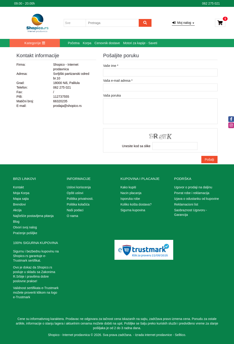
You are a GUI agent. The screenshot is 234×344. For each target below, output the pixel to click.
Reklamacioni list (186, 204)
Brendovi (19, 204)
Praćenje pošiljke (25, 233)
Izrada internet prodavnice (153, 335)
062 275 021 (211, 3)
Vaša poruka (112, 95)
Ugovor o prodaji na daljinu (193, 187)
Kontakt (18, 187)
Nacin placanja (130, 193)
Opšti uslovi (75, 193)
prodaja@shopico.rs (67, 106)
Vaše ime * (110, 66)
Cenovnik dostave (107, 43)
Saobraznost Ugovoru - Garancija (190, 212)
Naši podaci (75, 210)
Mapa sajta (21, 198)
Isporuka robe (130, 198)
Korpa (87, 43)
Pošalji (209, 159)
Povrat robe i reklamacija (191, 193)
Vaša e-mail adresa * (118, 80)
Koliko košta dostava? (136, 204)
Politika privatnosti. (80, 198)
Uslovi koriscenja (79, 187)
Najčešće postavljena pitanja (33, 216)
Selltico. (180, 335)
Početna (74, 43)
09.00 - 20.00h (24, 3)
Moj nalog (183, 22)
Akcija (17, 210)
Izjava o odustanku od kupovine (196, 198)
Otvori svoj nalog (25, 227)
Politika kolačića (78, 204)
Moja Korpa (21, 193)
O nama (72, 216)
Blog (16, 221)
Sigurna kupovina (132, 210)
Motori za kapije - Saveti (140, 43)
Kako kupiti (128, 187)
